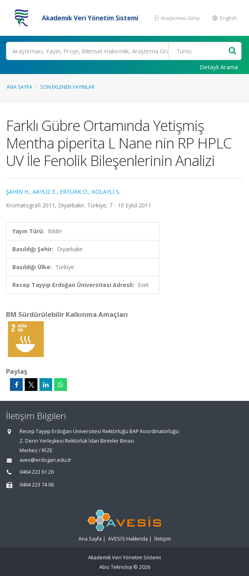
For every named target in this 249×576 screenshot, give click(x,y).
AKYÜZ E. (45, 191)
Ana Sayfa (19, 87)
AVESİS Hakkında (128, 538)
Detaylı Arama (219, 67)
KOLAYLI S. (106, 191)
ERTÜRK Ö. (74, 191)
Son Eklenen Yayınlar (67, 87)
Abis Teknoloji (115, 567)
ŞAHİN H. (17, 191)
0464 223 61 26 (37, 472)
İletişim (162, 538)
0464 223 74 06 (37, 484)
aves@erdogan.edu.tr (45, 460)
